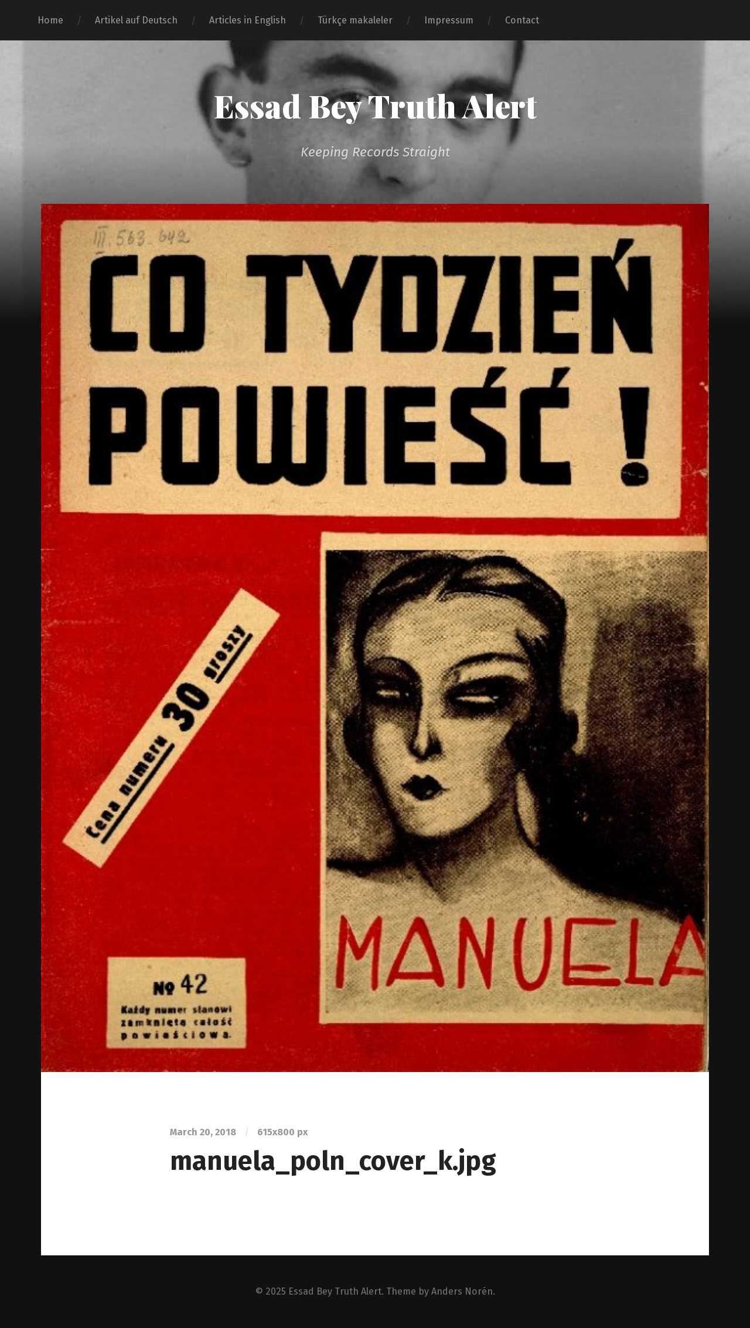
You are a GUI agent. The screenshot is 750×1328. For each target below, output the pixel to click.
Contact (522, 20)
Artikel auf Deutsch (136, 20)
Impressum (448, 20)
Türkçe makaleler (355, 20)
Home (50, 20)
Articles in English (247, 20)
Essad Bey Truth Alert (375, 105)
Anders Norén (462, 1291)
